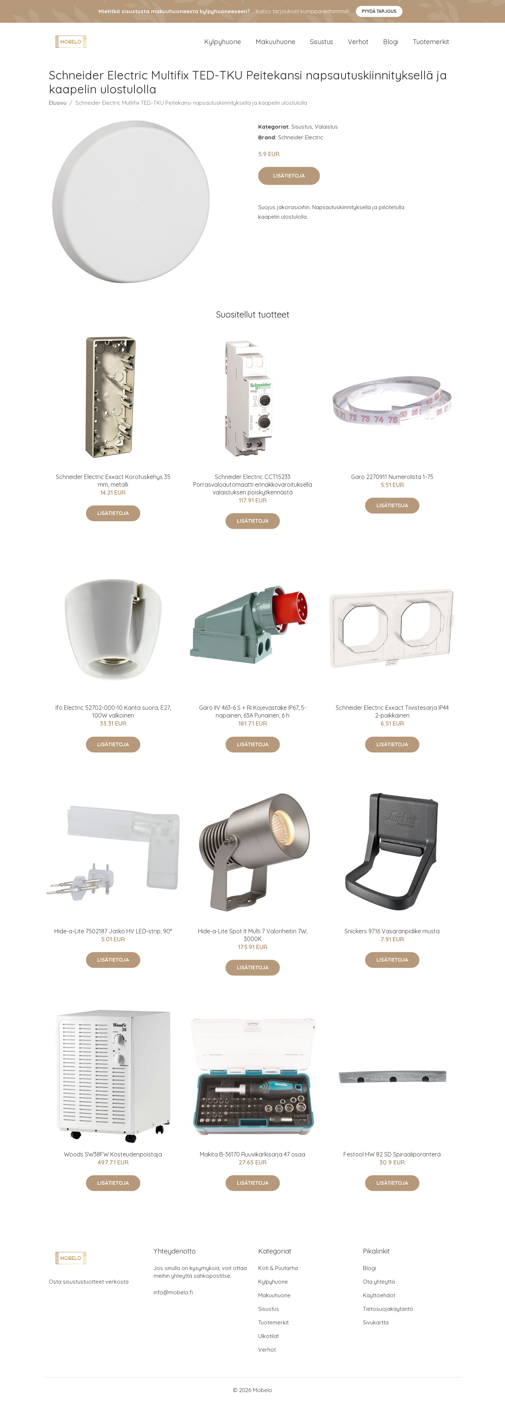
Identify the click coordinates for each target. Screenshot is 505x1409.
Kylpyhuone (222, 44)
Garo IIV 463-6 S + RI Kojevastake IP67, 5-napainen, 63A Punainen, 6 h (252, 717)
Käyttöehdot (379, 1301)
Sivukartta (376, 1328)
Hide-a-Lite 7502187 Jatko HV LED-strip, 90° (113, 937)
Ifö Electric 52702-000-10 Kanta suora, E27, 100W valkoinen (113, 717)
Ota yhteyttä (379, 1287)
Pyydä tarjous (379, 11)
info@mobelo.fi (173, 1298)
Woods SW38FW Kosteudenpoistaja (113, 1160)
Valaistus (326, 132)
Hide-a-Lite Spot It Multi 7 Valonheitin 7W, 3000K (252, 941)
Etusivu (57, 109)
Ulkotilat (268, 1342)
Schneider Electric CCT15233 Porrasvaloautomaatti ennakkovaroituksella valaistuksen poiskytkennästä (252, 490)
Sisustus (321, 44)
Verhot (358, 44)
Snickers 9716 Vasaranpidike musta (392, 937)
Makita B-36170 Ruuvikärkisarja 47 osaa (252, 1160)
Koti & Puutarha (278, 1274)
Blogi (390, 44)
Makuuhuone (275, 44)
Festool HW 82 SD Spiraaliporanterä (392, 1160)
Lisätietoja (289, 182)
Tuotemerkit (431, 44)
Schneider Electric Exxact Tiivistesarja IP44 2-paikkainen (392, 717)
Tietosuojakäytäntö (388, 1315)
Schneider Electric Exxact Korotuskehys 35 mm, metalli (113, 486)
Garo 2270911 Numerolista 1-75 (392, 483)
